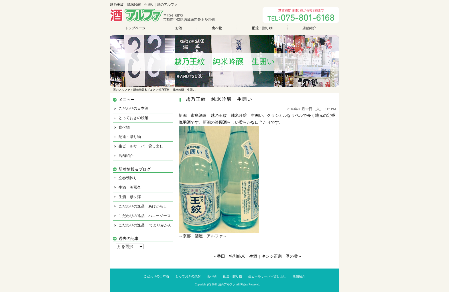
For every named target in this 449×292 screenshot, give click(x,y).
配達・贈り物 (262, 28)
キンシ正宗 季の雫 (280, 256)
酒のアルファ (226, 284)
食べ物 (217, 28)
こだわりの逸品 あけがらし (143, 206)
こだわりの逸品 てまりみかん (145, 225)
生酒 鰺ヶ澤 (130, 197)
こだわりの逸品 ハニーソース (145, 216)
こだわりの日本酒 (133, 108)
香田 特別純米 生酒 (237, 256)
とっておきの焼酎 (133, 118)
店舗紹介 (309, 28)
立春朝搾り (128, 178)
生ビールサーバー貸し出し (141, 146)
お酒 (178, 28)
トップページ (135, 28)
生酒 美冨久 (130, 187)
